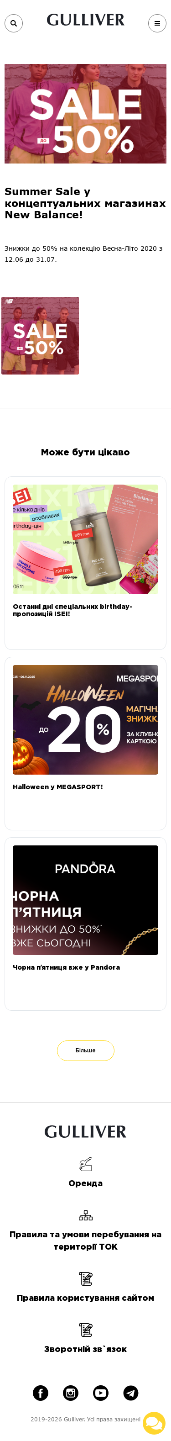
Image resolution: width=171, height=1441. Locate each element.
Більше (86, 1050)
